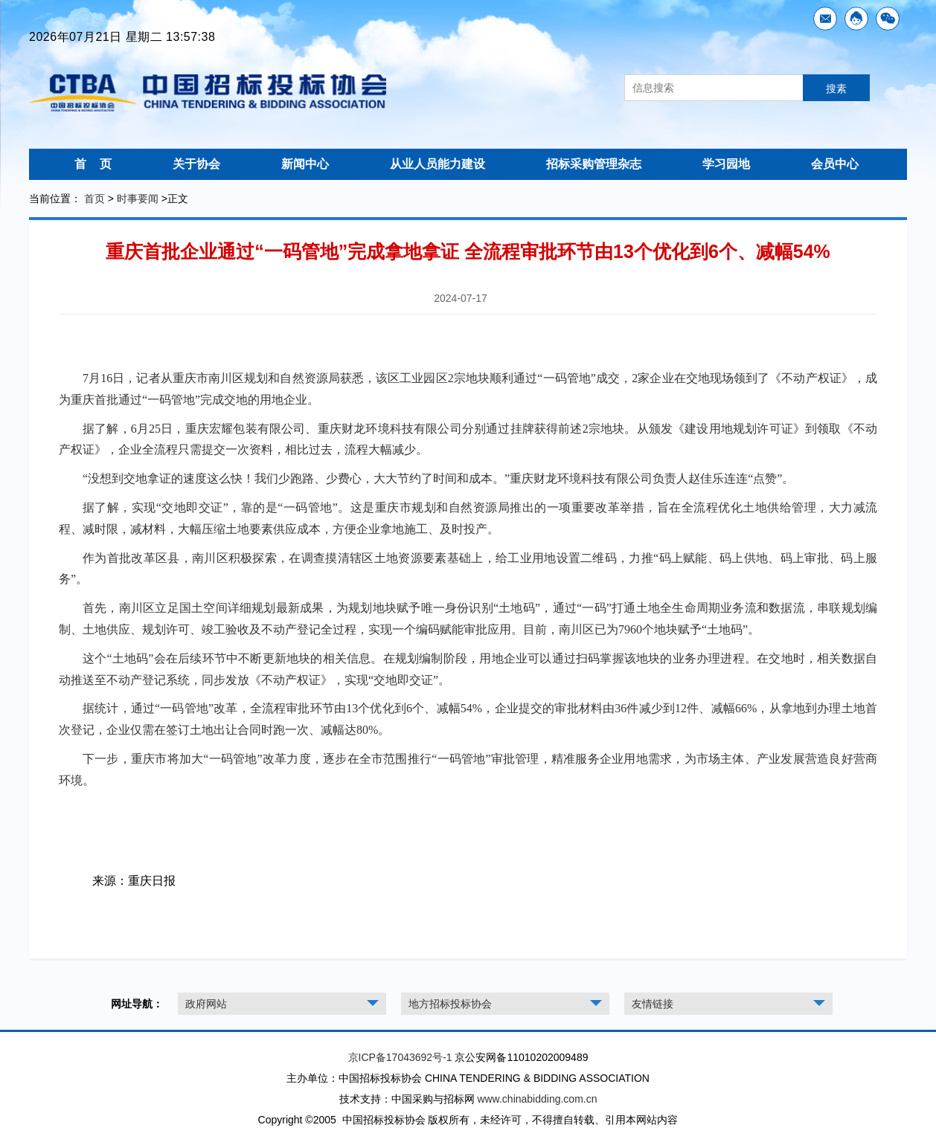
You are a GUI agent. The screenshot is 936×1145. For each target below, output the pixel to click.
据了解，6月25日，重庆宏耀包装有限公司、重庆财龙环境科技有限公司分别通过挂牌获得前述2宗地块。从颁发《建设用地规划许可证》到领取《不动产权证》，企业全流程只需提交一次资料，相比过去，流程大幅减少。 (468, 439)
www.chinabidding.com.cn (537, 1099)
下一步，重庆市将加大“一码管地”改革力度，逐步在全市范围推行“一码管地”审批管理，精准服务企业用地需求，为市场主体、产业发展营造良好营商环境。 (468, 769)
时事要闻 (137, 198)
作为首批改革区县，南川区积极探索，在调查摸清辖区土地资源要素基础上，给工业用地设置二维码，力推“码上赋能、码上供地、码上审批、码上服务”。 (468, 569)
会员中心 (835, 164)
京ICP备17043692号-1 (400, 1057)
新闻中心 (305, 164)
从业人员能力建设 (437, 164)
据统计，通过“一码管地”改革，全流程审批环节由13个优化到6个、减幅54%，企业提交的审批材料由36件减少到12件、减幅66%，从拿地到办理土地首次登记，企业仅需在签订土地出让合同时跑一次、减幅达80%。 (468, 719)
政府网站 (206, 1004)
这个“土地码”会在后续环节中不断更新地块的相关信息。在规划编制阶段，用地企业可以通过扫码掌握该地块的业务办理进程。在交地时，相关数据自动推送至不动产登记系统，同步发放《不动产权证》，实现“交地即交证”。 (468, 669)
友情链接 (652, 1004)
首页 (94, 198)
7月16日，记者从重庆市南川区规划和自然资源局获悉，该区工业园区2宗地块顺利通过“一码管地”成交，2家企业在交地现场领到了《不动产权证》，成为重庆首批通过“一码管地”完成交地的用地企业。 (468, 389)
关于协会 (196, 164)
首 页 (93, 164)
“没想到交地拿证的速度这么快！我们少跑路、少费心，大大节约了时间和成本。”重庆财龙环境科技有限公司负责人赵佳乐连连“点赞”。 (438, 478)
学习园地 (726, 164)
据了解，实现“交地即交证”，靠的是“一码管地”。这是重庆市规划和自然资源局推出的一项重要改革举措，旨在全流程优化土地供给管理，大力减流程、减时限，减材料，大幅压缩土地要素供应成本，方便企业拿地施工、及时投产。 (468, 518)
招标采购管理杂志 (593, 164)
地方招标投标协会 (450, 1004)
